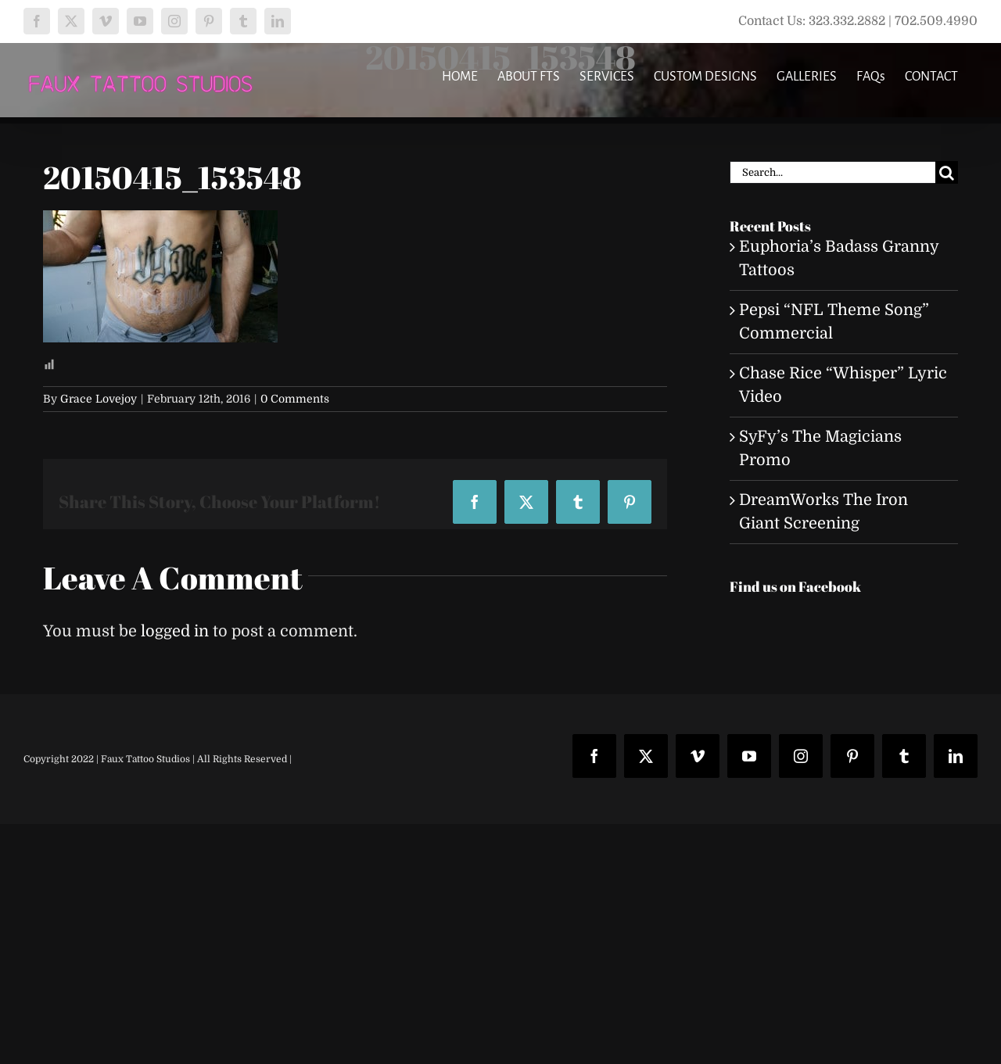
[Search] (946, 172)
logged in (175, 631)
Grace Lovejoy (98, 398)
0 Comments (294, 398)
